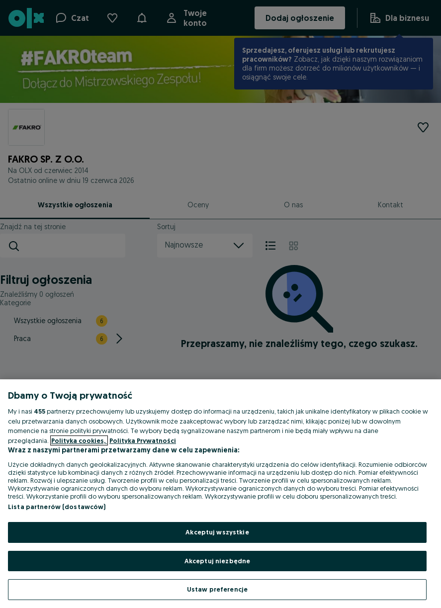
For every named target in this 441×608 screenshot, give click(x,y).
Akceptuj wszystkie (217, 532)
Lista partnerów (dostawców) (57, 507)
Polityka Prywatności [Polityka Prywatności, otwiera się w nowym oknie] (142, 440)
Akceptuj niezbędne (217, 561)
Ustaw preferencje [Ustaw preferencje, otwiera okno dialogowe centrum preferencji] (217, 589)
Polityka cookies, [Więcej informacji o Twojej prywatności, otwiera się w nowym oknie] (79, 440)
